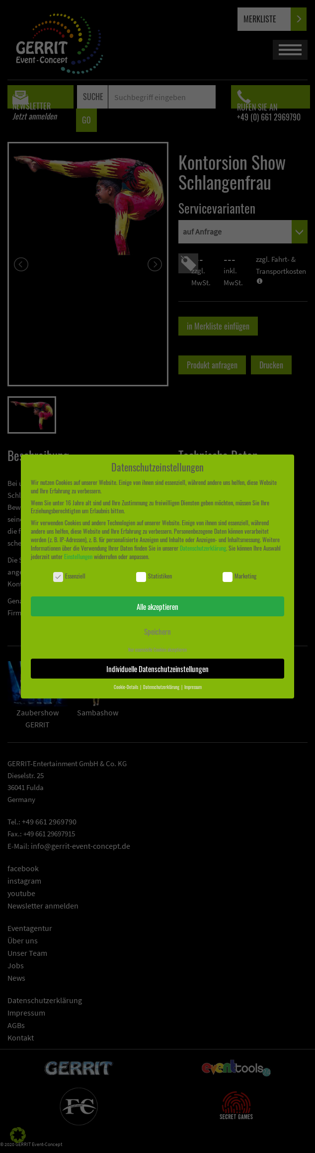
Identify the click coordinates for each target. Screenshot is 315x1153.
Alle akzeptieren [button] (157, 606)
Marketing (239, 576)
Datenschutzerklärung (203, 548)
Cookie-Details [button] (126, 687)
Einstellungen (78, 556)
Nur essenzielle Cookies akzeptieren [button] (157, 649)
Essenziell (69, 576)
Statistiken (154, 576)
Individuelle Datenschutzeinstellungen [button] (157, 668)
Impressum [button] (193, 687)
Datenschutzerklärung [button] (161, 687)
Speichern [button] (157, 631)
